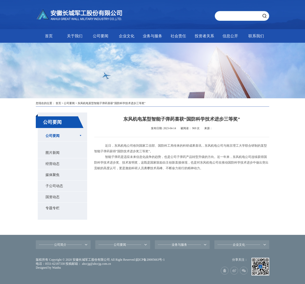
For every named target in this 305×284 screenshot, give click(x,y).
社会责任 (178, 36)
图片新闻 (53, 153)
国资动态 (53, 197)
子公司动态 (54, 186)
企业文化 (126, 36)
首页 (49, 36)
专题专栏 (53, 208)
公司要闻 (100, 36)
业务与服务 (152, 36)
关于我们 (74, 36)
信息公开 (230, 36)
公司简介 (60, 244)
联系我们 (256, 36)
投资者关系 (204, 36)
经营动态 (53, 164)
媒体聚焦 (53, 175)
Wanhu (56, 267)
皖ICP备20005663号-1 (150, 259)
